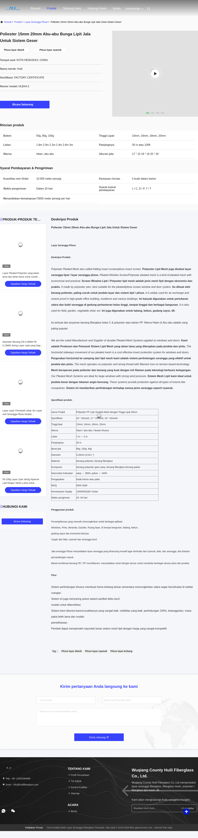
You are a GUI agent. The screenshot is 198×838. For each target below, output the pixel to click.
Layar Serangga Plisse (36, 22)
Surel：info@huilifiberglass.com (20, 784)
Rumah (35, 8)
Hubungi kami (97, 8)
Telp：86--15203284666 (16, 778)
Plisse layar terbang (121, 651)
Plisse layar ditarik (72, 651)
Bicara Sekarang (24, 104)
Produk (51, 8)
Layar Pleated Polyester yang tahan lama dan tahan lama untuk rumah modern (20, 277)
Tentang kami (72, 8)
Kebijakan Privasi (34, 827)
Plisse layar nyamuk (96, 651)
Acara (117, 8)
